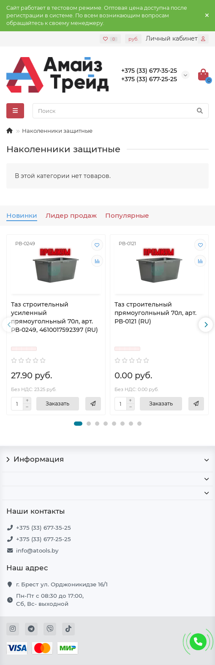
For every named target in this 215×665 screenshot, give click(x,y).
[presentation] (9, 324)
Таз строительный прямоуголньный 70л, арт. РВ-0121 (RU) (155, 313)
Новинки (21, 215)
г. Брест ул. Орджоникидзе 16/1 (62, 584)
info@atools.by (37, 550)
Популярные (127, 215)
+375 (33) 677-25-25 (43, 539)
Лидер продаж (71, 215)
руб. (133, 39)
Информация (107, 459)
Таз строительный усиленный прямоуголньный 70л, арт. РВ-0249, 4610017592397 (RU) (54, 317)
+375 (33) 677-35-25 (43, 527)
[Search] (121, 110)
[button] (78, 423)
